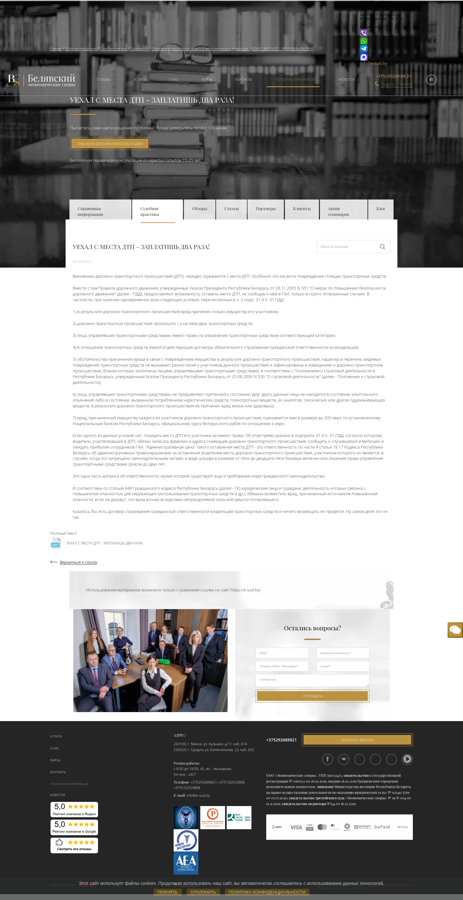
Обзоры (199, 208)
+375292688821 (203, 782)
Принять (168, 892)
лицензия (325, 786)
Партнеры (266, 208)
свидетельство (355, 775)
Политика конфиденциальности (267, 892)
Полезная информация (295, 79)
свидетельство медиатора (303, 803)
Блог (381, 208)
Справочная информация (90, 211)
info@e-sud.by (373, 63)
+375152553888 (231, 782)
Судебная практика (150, 211)
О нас (173, 79)
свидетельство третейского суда (316, 797)
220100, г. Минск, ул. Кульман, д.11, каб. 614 (210, 743)
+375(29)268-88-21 (393, 76)
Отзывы (104, 79)
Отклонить (203, 892)
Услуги (139, 79)
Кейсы (207, 79)
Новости (347, 79)
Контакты (243, 79)
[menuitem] (101, 80)
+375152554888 (187, 787)
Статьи (231, 208)
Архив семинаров (338, 211)
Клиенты (302, 208)
